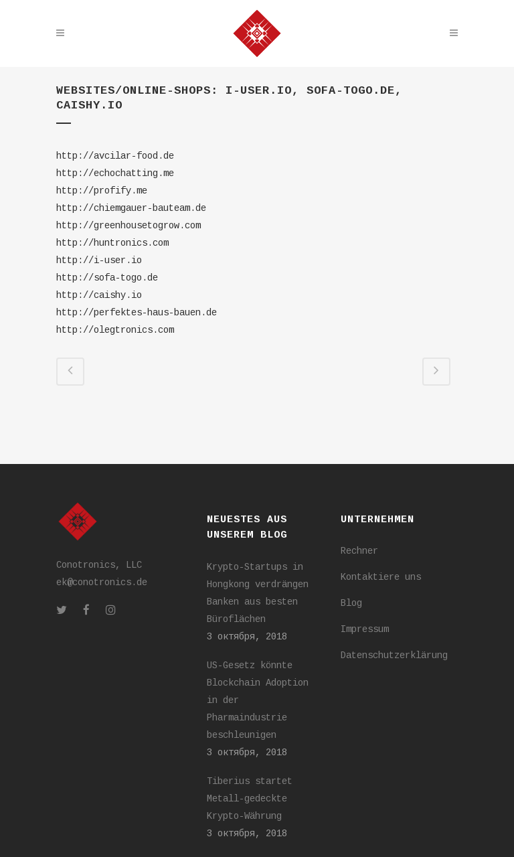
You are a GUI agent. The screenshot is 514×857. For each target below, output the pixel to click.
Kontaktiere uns (381, 577)
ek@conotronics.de (101, 582)
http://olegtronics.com (115, 330)
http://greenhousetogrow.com (128, 225)
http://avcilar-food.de (115, 156)
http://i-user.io (99, 260)
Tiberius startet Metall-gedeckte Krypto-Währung (249, 799)
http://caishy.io (99, 295)
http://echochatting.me (115, 173)
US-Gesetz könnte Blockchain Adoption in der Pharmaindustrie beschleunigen (258, 700)
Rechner (359, 551)
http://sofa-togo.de (107, 277)
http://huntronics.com (112, 243)
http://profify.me (101, 190)
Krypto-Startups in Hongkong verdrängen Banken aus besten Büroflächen (258, 593)
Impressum (365, 629)
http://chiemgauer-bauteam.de (131, 208)
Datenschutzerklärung (394, 655)
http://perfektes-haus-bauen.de (136, 312)
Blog (351, 603)
